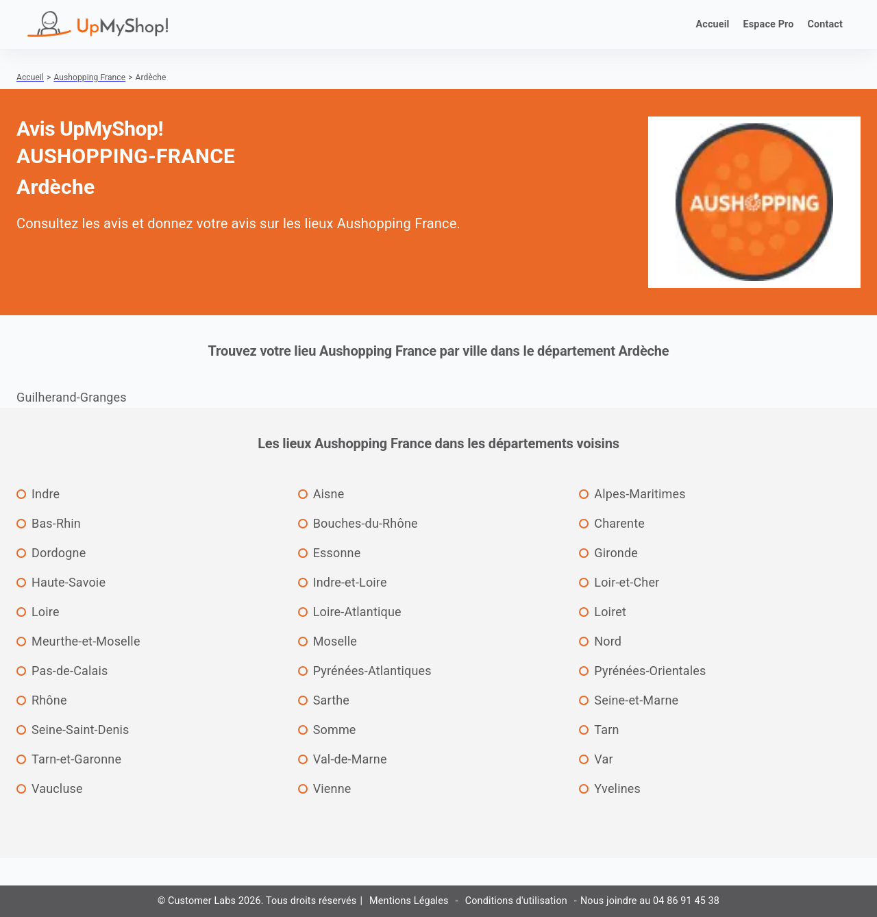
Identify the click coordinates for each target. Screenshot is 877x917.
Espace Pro (768, 24)
